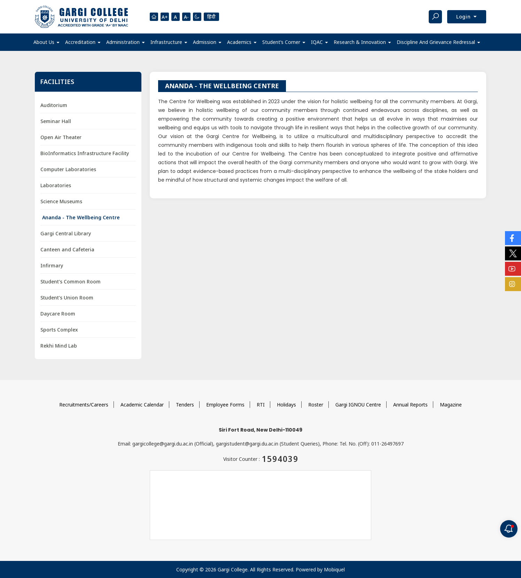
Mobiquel (334, 569)
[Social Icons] (513, 238)
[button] (46, 42)
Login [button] (464, 16)
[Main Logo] (81, 17)
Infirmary (51, 265)
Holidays (286, 404)
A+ (165, 17)
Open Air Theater (61, 137)
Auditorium (53, 105)
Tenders (185, 404)
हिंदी (211, 16)
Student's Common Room (70, 281)
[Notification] (509, 529)
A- (186, 17)
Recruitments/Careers (83, 404)
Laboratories (55, 185)
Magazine (452, 404)
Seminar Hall (55, 121)
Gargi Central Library (65, 233)
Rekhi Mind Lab (58, 345)
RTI (261, 404)
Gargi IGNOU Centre (359, 404)
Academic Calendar (142, 404)
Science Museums (61, 201)
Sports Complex (59, 329)
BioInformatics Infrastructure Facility (84, 153)
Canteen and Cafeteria (67, 249)
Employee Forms (225, 404)
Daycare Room (57, 313)
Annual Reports (411, 404)
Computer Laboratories (68, 169)
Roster (316, 404)
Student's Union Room (66, 297)
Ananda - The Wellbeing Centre (81, 217)
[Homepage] (154, 17)
